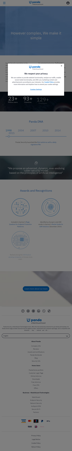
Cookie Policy (49, 82)
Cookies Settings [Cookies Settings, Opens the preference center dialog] (36, 89)
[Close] (61, 66)
